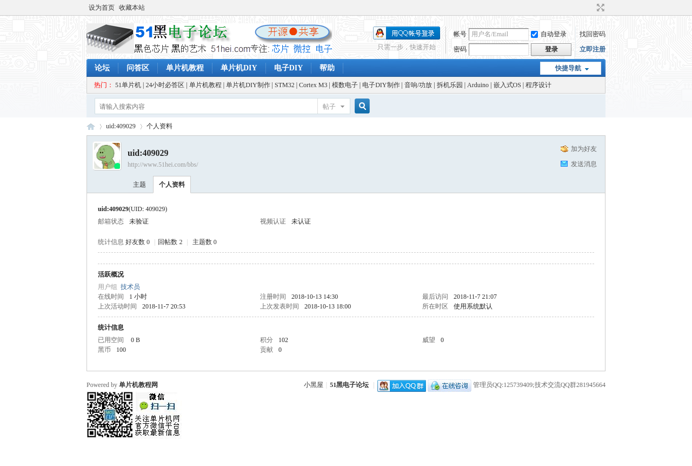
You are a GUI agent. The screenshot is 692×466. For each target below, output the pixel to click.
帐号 (460, 34)
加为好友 (584, 149)
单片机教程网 (138, 385)
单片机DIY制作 (248, 85)
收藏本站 (132, 7)
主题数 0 (204, 242)
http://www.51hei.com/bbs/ (163, 164)
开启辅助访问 (590, 7)
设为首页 (102, 7)
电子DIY (288, 68)
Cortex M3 (313, 85)
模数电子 (345, 85)
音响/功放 (418, 85)
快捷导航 (568, 68)
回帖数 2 (170, 242)
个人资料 (172, 184)
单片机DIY (239, 68)
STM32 (285, 85)
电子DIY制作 (381, 85)
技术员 (130, 287)
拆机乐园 (450, 85)
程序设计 (538, 85)
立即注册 (593, 49)
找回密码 (593, 34)
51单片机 (128, 85)
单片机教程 (185, 68)
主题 (139, 184)
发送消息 (584, 164)
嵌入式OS (507, 85)
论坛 (102, 68)
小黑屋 (313, 385)
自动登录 (549, 34)
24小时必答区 (164, 85)
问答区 (138, 68)
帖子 (329, 106)
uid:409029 (121, 126)
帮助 (327, 68)
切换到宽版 (599, 7)
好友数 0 (137, 242)
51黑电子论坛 (349, 385)
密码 (460, 49)
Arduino (478, 85)
